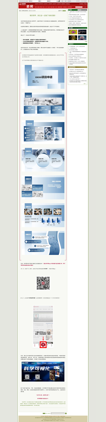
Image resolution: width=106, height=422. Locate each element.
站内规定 (81, 3)
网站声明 (46, 416)
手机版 (85, 3)
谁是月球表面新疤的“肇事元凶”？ (75, 56)
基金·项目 (53, 7)
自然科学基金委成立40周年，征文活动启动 (77, 14)
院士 (44, 7)
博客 (41, 7)
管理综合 (68, 3)
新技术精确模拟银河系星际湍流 (75, 24)
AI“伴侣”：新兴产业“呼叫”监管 (75, 16)
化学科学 (46, 3)
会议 (49, 7)
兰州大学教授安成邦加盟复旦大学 (75, 18)
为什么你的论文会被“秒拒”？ (75, 79)
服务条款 (51, 416)
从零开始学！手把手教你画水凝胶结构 (76, 54)
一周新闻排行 (71, 44)
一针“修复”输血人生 (73, 48)
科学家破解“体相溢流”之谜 (74, 59)
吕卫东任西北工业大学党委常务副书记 (76, 19)
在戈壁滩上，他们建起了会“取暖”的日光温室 (77, 57)
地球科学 (59, 3)
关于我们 (42, 416)
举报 (58, 416)
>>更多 (85, 41)
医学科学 (41, 3)
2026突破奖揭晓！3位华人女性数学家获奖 (77, 46)
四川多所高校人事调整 (73, 49)
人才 (46, 7)
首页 (36, 7)
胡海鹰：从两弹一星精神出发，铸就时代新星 (77, 23)
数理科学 (63, 3)
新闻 (38, 7)
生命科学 (37, 3)
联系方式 (55, 416)
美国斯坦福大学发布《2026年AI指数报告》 (77, 61)
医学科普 (70, 7)
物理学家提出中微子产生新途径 (75, 21)
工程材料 (50, 3)
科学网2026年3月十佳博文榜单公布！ (77, 71)
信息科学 (54, 3)
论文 (56, 7)
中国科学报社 (62, 416)
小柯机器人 (65, 7)
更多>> (85, 83)
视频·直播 (60, 7)
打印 (44, 413)
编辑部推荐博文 (72, 67)
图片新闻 (71, 27)
